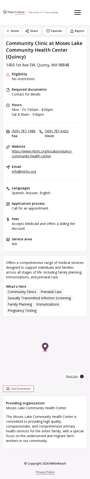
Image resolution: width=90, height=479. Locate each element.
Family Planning (20, 304)
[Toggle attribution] (82, 376)
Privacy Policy (45, 472)
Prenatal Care (51, 291)
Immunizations (47, 304)
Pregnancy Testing (22, 310)
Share (31, 31)
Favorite (54, 31)
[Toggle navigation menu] (77, 12)
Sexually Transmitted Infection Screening (39, 298)
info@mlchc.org (24, 171)
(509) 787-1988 (23, 131)
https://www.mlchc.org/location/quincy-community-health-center (42, 153)
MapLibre (72, 376)
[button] (45, 348)
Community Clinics (22, 291)
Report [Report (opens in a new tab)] (77, 31)
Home (12, 31)
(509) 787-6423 (56, 131)
